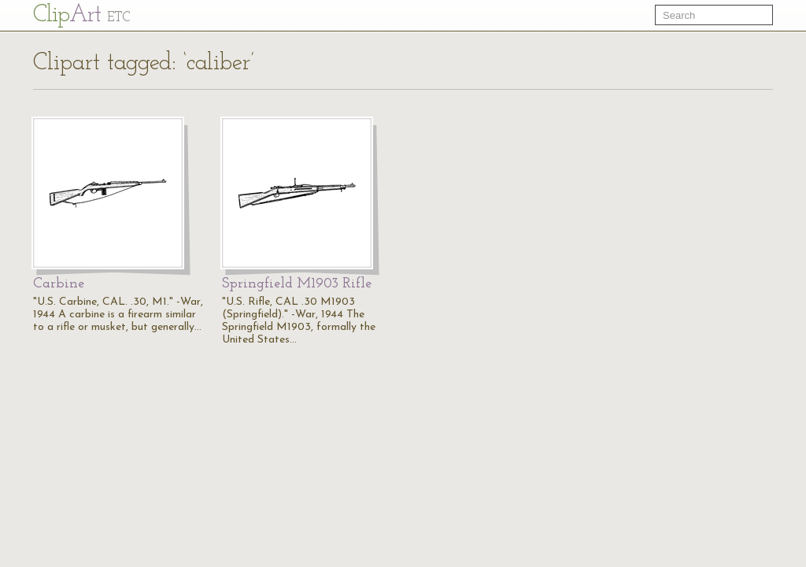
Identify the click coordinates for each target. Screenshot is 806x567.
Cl (81, 15)
